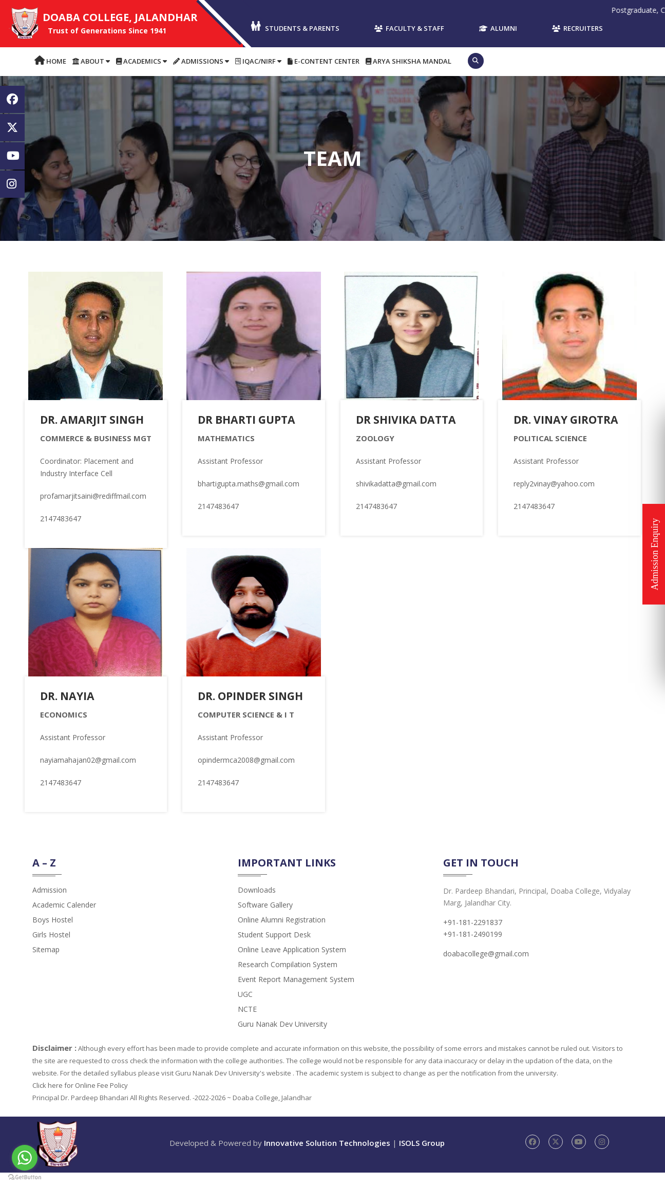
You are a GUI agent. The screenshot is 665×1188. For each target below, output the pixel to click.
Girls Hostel (51, 950)
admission (49, 905)
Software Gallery (265, 920)
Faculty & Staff (409, 28)
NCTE (247, 1024)
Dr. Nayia (69, 695)
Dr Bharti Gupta (249, 419)
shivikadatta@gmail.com (396, 483)
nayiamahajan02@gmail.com (88, 760)
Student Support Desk (274, 950)
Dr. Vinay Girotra (569, 419)
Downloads (257, 905)
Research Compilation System (287, 980)
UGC (245, 1009)
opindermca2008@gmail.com (246, 775)
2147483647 (60, 518)
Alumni (498, 28)
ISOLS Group (422, 1158)
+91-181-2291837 (472, 937)
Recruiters (577, 28)
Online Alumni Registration (282, 935)
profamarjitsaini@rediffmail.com (93, 496)
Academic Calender (64, 920)
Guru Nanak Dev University (282, 1039)
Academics (141, 61)
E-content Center (323, 61)
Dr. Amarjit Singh (94, 419)
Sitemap (46, 965)
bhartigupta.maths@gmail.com (248, 483)
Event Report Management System (296, 995)
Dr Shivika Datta (408, 419)
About (91, 61)
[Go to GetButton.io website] (24, 1177)
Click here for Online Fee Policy (80, 1100)
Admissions (201, 61)
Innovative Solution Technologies (327, 1158)
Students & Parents (294, 27)
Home (50, 61)
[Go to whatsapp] (24, 1158)
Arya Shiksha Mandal (408, 61)
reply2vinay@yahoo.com (554, 483)
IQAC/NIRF (258, 61)
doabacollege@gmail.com (486, 969)
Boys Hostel (52, 935)
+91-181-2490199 (472, 949)
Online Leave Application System (292, 965)
